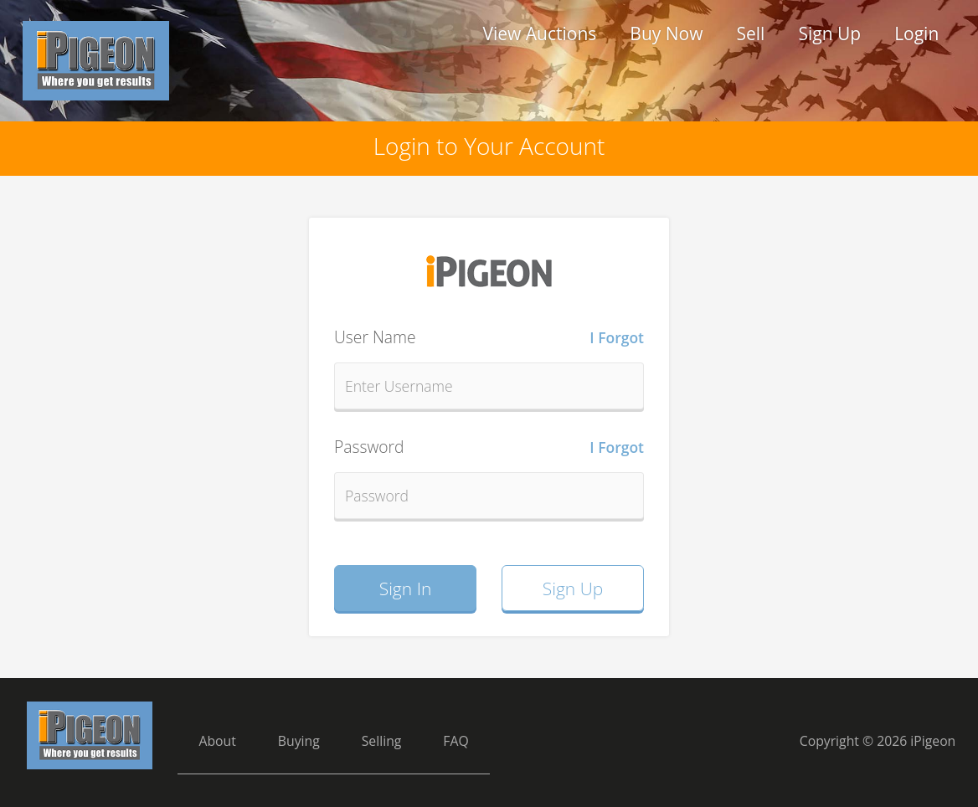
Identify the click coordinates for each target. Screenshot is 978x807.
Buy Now (666, 33)
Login (916, 33)
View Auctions (539, 33)
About (216, 741)
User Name (489, 337)
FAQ (455, 741)
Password (489, 447)
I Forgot (616, 337)
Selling (382, 741)
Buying (299, 741)
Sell (750, 33)
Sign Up (829, 33)
